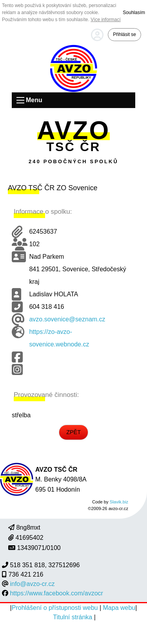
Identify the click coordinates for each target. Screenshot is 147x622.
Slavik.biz (119, 501)
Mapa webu (119, 607)
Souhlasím (134, 12)
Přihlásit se (124, 34)
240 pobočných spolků (73, 161)
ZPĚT (73, 432)
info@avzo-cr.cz (32, 584)
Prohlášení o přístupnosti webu (56, 607)
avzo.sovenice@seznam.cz (67, 319)
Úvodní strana (73, 68)
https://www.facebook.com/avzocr (56, 593)
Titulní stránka (73, 617)
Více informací (106, 19)
